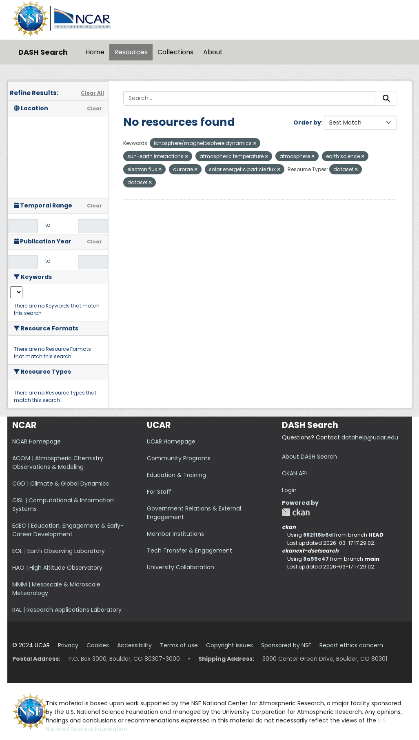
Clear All (92, 92)
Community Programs (179, 458)
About (213, 52)
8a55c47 (316, 559)
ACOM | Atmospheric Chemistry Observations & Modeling (57, 462)
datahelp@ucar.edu (369, 437)
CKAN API (294, 473)
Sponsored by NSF (286, 645)
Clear (94, 108)
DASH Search (43, 52)
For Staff (159, 492)
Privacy (68, 645)
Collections (175, 52)
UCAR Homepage (171, 441)
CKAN (296, 512)
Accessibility (134, 645)
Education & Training (176, 475)
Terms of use (179, 645)
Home (94, 52)
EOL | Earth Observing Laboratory (58, 551)
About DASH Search (309, 456)
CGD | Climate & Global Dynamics (60, 483)
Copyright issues (229, 645)
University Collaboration (180, 567)
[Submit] (386, 98)
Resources (131, 52)
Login (289, 490)
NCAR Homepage (36, 441)
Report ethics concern (351, 645)
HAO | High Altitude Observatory (57, 568)
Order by (307, 122)
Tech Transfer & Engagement (189, 550)
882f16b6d (318, 535)
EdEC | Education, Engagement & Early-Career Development (68, 530)
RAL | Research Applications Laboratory (67, 610)
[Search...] (249, 98)
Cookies (97, 645)
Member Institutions (175, 534)
